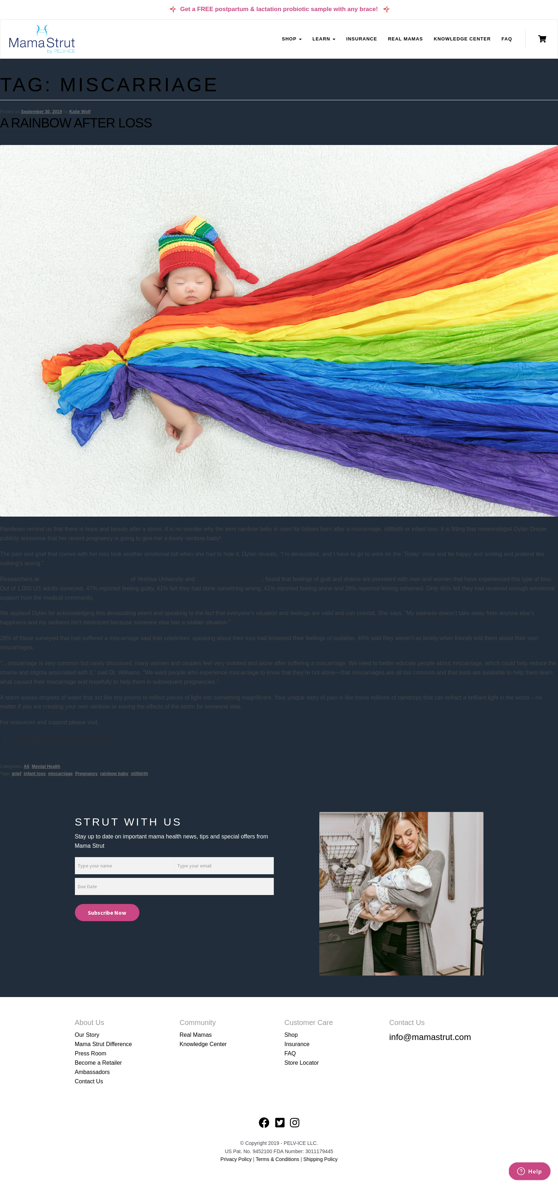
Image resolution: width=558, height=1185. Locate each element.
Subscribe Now (107, 912)
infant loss (35, 773)
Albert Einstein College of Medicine (84, 579)
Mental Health (46, 766)
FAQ (506, 39)
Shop (291, 1035)
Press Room (90, 1053)
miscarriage (60, 773)
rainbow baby (114, 773)
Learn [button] (324, 39)
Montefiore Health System (229, 579)
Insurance (361, 39)
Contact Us (89, 1081)
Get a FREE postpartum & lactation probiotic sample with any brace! (279, 9)
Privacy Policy (236, 1159)
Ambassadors (92, 1072)
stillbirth (139, 773)
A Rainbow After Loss (76, 123)
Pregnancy (86, 773)
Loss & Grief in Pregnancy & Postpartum (64, 738)
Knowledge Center (462, 39)
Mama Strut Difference (103, 1044)
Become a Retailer (98, 1063)
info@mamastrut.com (430, 1037)
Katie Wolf (80, 111)
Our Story (87, 1035)
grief (17, 773)
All (26, 766)
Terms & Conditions (278, 1159)
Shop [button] (291, 39)
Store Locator (302, 1063)
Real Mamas (405, 39)
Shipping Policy (320, 1159)
